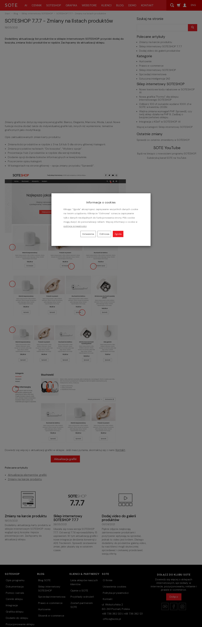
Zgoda (118, 233)
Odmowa (104, 233)
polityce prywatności (75, 226)
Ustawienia (88, 233)
